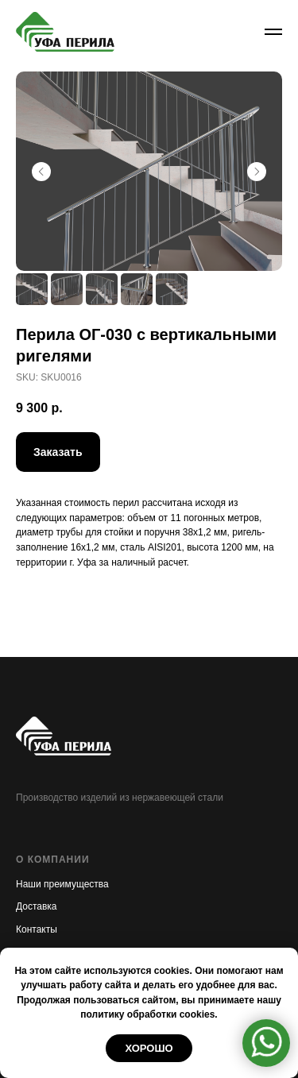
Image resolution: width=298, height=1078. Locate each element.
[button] (58, 452)
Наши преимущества (62, 884)
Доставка (36, 906)
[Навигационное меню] (273, 32)
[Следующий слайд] (256, 171)
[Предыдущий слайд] (41, 171)
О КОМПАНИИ (53, 859)
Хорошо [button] (148, 1048)
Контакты (36, 929)
